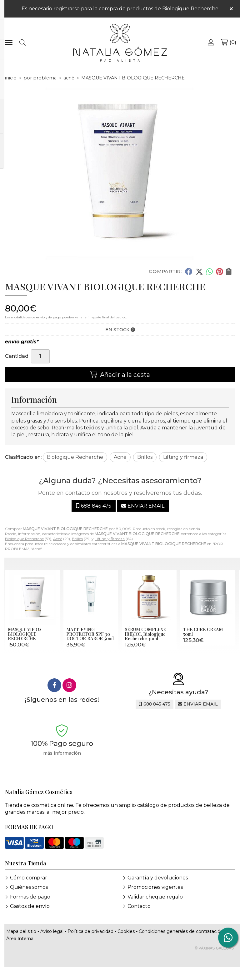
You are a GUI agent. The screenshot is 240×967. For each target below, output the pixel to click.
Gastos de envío (30, 906)
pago (57, 317)
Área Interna (19, 938)
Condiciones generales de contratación (181, 931)
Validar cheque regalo (155, 897)
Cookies (126, 931)
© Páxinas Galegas (214, 948)
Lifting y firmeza (110, 538)
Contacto (139, 906)
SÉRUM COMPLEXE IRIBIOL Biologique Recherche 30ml (145, 633)
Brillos (77, 538)
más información (62, 753)
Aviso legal (51, 931)
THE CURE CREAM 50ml (203, 631)
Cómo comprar (28, 878)
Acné (57, 538)
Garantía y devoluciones (158, 878)
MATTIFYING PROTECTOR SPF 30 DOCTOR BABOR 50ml (90, 633)
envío (40, 317)
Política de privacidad (90, 931)
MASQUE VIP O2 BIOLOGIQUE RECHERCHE (24, 633)
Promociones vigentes (155, 887)
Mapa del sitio (21, 931)
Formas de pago (30, 897)
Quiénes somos (29, 887)
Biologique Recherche (24, 538)
